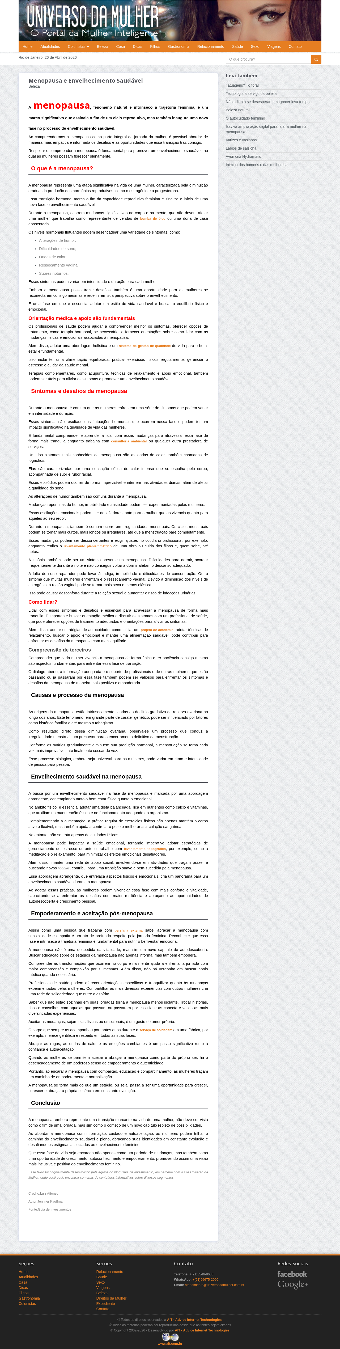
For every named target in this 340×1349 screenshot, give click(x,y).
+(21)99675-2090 (205, 1280)
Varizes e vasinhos (241, 140)
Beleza (102, 46)
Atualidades (50, 46)
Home (27, 46)
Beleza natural (238, 110)
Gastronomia (178, 46)
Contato (295, 46)
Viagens (273, 46)
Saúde (237, 46)
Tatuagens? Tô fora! (242, 85)
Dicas (137, 46)
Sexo (255, 46)
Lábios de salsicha (241, 148)
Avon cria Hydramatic (243, 156)
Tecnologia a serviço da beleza (251, 93)
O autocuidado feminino (245, 118)
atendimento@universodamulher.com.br (214, 1285)
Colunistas (78, 46)
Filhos (155, 46)
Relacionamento (210, 46)
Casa (120, 46)
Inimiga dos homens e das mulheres (256, 165)
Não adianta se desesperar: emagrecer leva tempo (267, 102)
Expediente (105, 1303)
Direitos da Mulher (111, 1298)
